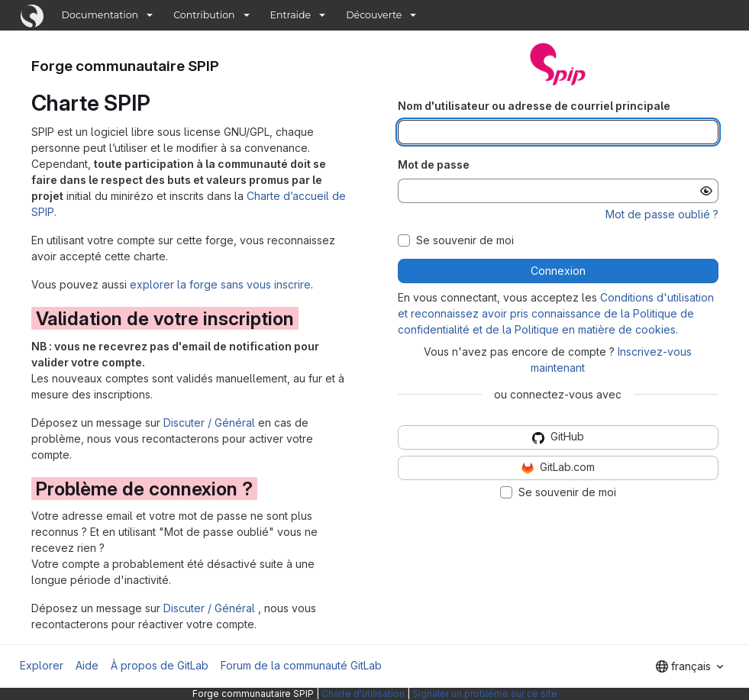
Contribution (203, 15)
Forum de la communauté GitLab (301, 665)
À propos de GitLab (159, 665)
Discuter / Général (210, 422)
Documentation (100, 15)
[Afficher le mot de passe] (706, 191)
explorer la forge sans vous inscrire (220, 284)
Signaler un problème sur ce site (484, 693)
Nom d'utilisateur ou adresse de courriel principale (534, 105)
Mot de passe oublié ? (661, 214)
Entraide (291, 15)
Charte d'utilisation (363, 693)
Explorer (41, 665)
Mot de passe (434, 164)
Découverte (374, 15)
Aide (87, 665)
